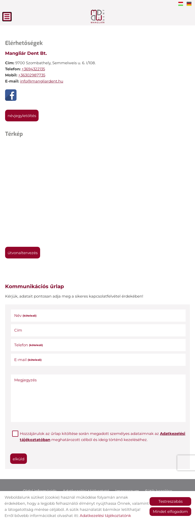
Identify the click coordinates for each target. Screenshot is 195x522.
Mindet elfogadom (170, 511)
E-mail (28, 359)
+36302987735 (31, 75)
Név (25, 315)
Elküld (18, 458)
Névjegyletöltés (22, 115)
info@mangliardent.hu (41, 81)
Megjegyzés (25, 380)
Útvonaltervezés (23, 252)
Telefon (28, 344)
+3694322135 (33, 69)
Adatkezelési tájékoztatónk (105, 515)
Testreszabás (170, 501)
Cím (18, 330)
